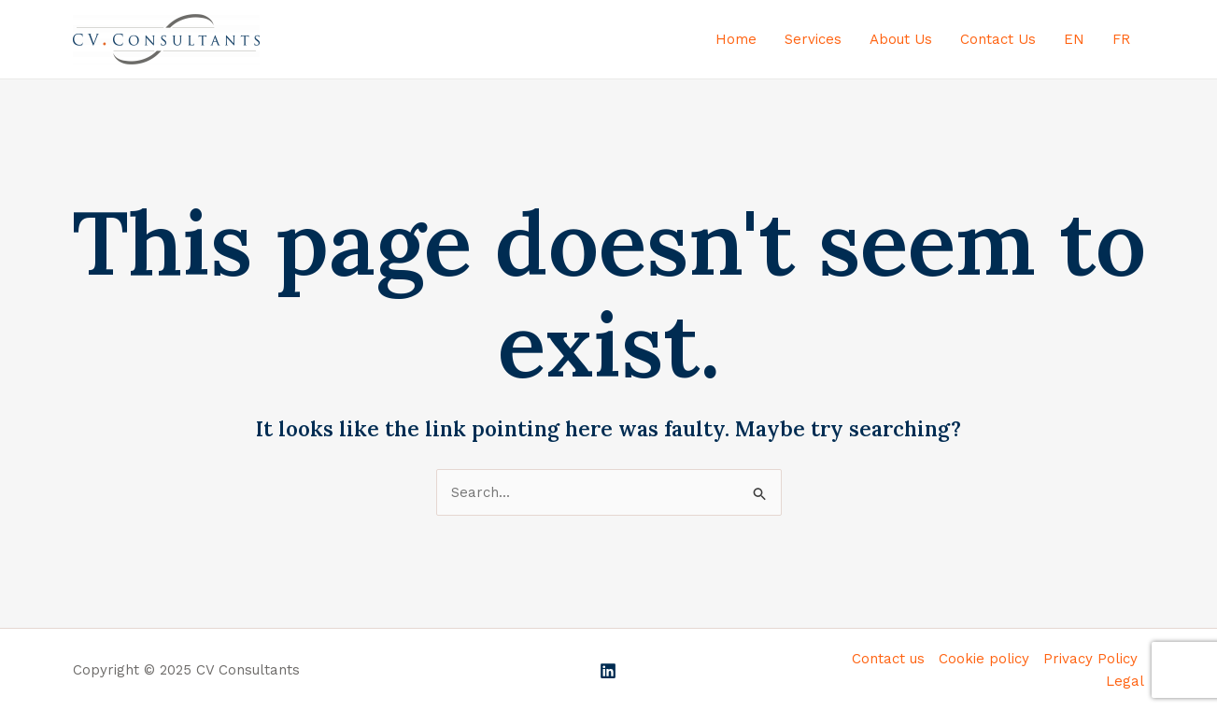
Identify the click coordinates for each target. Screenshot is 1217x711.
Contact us (888, 658)
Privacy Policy (1090, 658)
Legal (1125, 681)
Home (736, 39)
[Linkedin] (608, 670)
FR (1121, 39)
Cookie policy (984, 658)
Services (813, 39)
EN (1074, 39)
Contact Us (998, 39)
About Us (901, 39)
